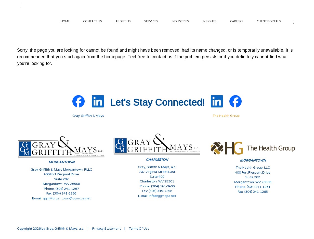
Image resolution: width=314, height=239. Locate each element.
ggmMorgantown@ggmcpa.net (67, 198)
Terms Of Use (139, 229)
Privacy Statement (106, 229)
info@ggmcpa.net (162, 196)
